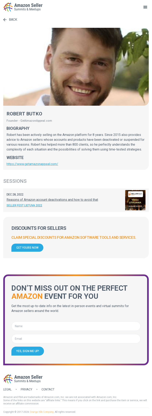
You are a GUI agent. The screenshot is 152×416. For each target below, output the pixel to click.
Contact (48, 389)
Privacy (26, 389)
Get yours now (27, 247)
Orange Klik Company (42, 412)
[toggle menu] (145, 7)
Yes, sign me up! (27, 351)
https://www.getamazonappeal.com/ (32, 164)
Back (10, 19)
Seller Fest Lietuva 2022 (24, 205)
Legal (7, 389)
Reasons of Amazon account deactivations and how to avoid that (52, 200)
